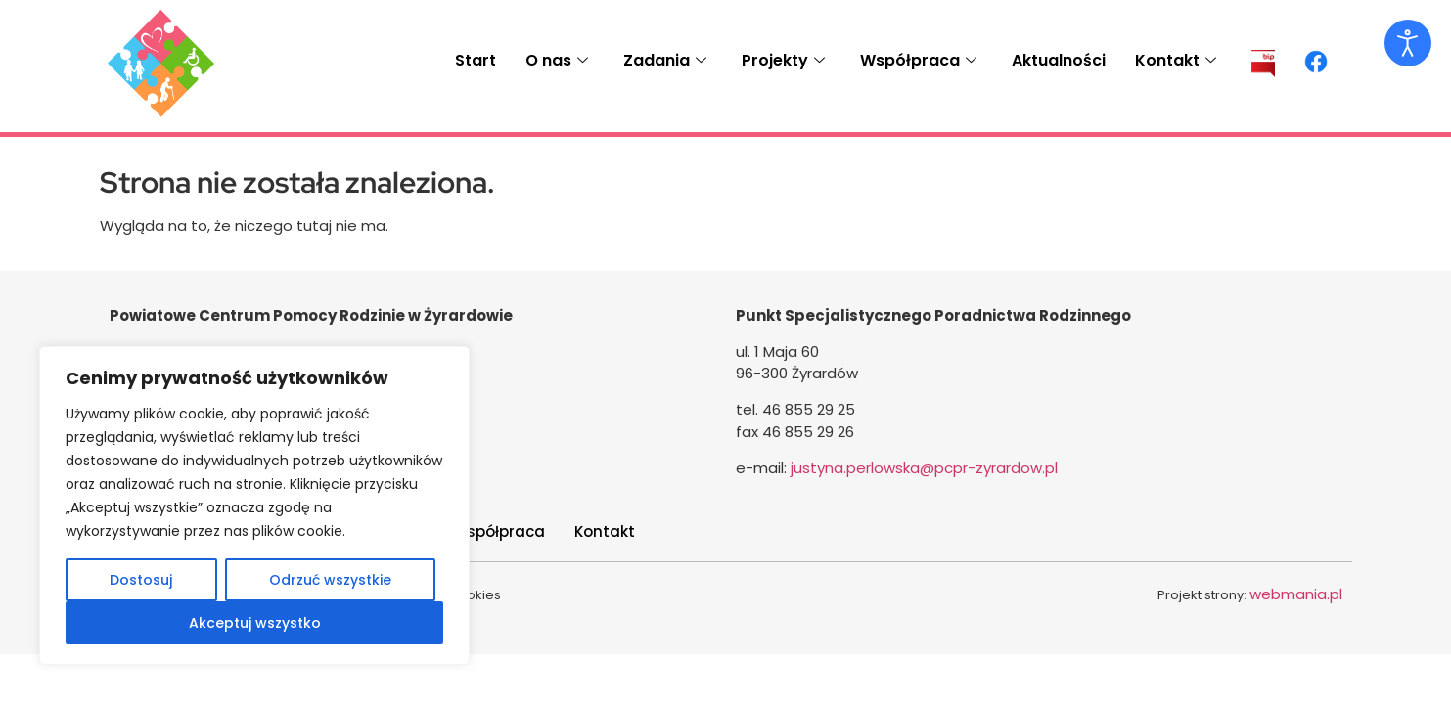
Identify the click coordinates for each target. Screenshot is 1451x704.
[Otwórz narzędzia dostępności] (1407, 43)
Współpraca (918, 60)
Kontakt (1175, 60)
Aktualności (1059, 60)
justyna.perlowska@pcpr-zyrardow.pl (924, 468)
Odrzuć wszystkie (330, 580)
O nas (556, 60)
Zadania (664, 60)
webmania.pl (1295, 594)
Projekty (783, 60)
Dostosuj (141, 580)
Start (475, 60)
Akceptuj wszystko (255, 623)
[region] (254, 505)
